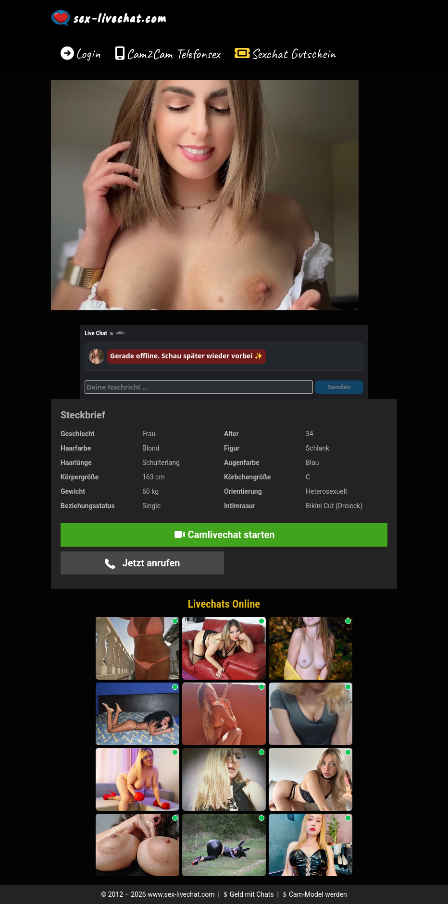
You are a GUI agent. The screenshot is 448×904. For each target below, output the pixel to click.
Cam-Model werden (313, 894)
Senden (339, 386)
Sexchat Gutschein (293, 53)
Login (87, 53)
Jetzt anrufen (142, 563)
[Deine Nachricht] (199, 387)
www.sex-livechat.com (181, 894)
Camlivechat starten (224, 534)
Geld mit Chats (247, 894)
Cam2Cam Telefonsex (173, 53)
